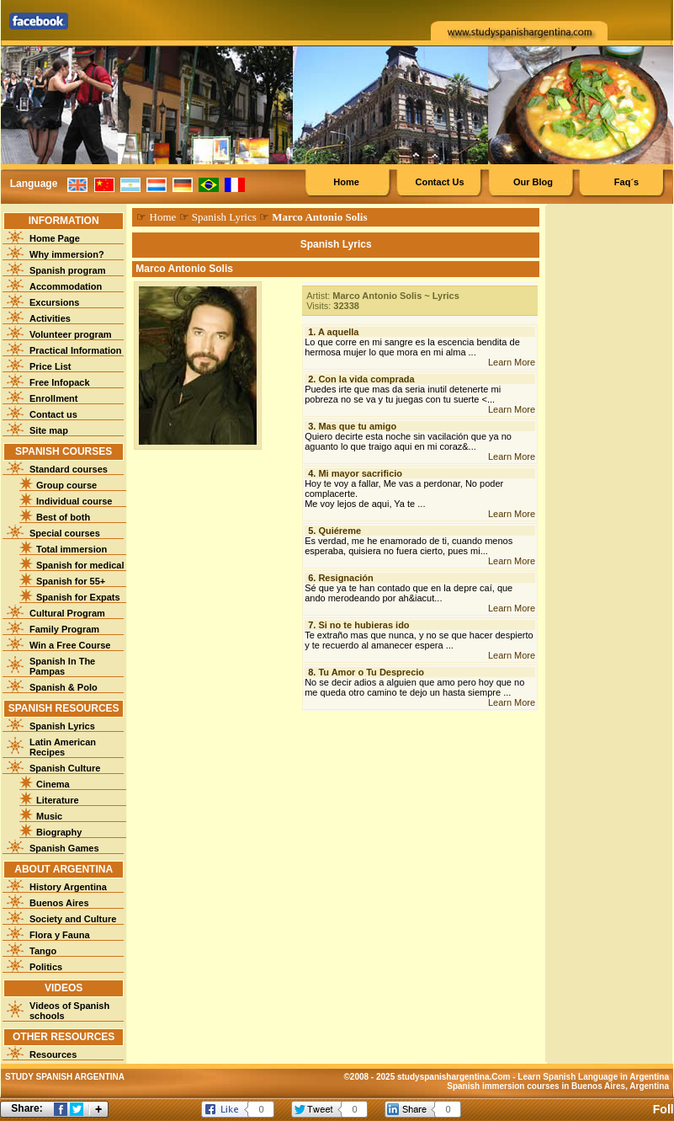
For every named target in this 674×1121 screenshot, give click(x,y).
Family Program (64, 629)
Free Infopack (59, 382)
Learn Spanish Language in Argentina (593, 1076)
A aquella (338, 332)
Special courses (64, 533)
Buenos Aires (59, 903)
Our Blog (533, 182)
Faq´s (626, 182)
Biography (59, 832)
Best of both (63, 517)
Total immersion (71, 549)
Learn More (511, 362)
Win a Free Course (69, 645)
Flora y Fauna (59, 935)
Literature (57, 800)
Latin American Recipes (62, 747)
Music (49, 816)
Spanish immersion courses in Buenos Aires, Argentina (558, 1086)
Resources (53, 1054)
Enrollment (53, 398)
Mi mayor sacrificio (360, 473)
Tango (42, 951)
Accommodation (65, 286)
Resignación (345, 578)
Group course (66, 485)
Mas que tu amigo (357, 426)
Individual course (74, 501)
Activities (50, 318)
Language (34, 184)
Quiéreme (339, 531)
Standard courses (68, 469)
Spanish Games (64, 848)
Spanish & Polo (63, 687)
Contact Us (439, 182)
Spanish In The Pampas (62, 666)
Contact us (53, 414)
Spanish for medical (80, 565)
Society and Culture (72, 919)
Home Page (54, 238)
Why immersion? (66, 254)
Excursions (54, 302)
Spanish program (67, 270)
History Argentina (68, 887)
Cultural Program (67, 613)
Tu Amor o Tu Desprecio (371, 672)
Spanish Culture (64, 768)
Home (346, 182)
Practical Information (75, 350)
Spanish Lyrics (62, 726)
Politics (45, 967)
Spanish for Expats (78, 597)
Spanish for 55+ (70, 581)
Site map (48, 430)
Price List (50, 366)
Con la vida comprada (366, 379)
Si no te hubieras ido (363, 625)
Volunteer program (70, 334)
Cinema (53, 784)
